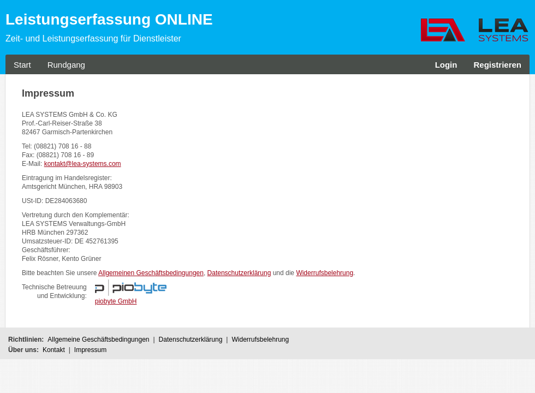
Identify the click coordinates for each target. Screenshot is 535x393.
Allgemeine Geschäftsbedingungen (98, 339)
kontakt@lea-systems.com (82, 164)
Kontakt (54, 350)
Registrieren (497, 64)
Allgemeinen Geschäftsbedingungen (151, 273)
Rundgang (66, 64)
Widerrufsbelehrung (324, 273)
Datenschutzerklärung (239, 273)
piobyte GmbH (116, 301)
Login (446, 64)
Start (22, 64)
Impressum (90, 350)
